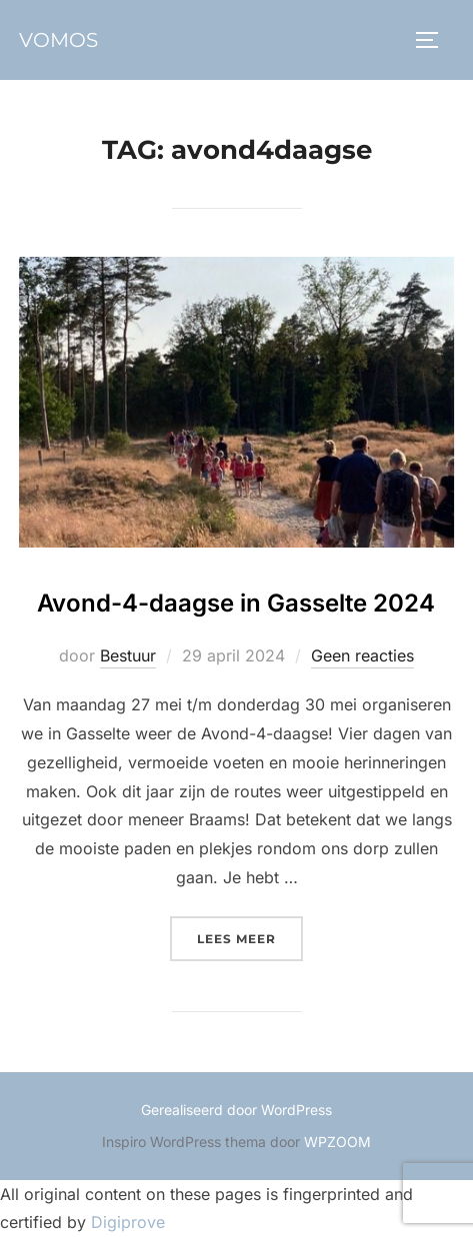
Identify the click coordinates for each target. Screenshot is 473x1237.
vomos (58, 40)
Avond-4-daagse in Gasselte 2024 (236, 603)
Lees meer (250, 936)
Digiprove (128, 1222)
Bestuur (128, 655)
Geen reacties (362, 655)
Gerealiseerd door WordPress (236, 1109)
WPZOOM (337, 1141)
